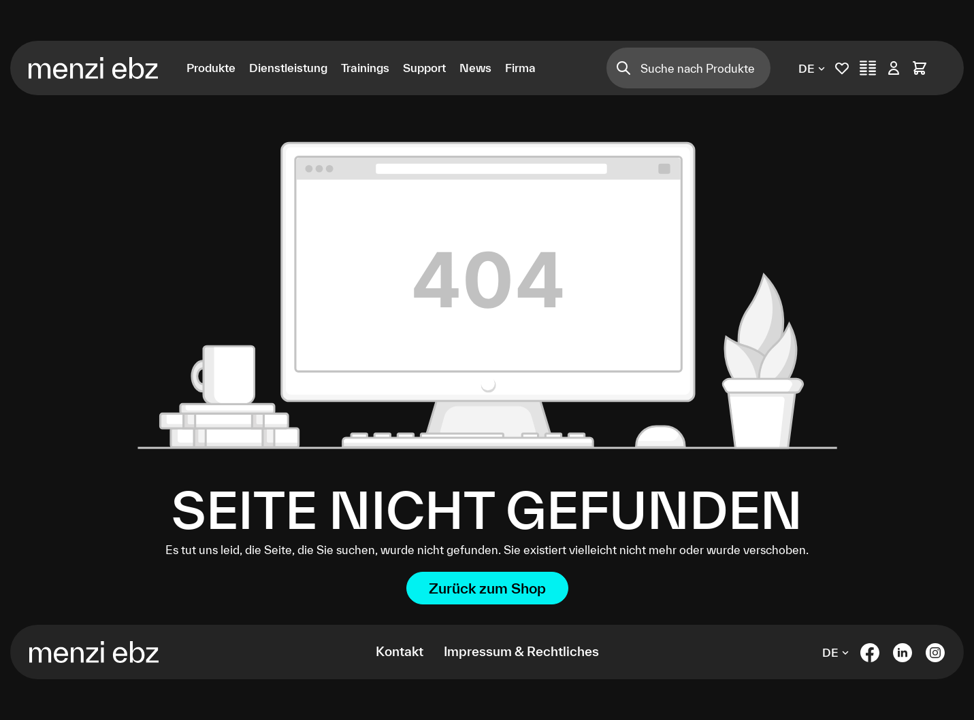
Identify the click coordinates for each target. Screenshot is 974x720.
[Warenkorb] (919, 68)
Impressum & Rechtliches (521, 651)
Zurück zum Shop (487, 588)
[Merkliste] (842, 68)
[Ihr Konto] (894, 68)
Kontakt (399, 651)
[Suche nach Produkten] (705, 68)
